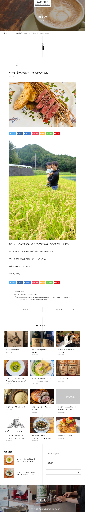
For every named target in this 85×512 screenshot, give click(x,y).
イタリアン (65, 297)
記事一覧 (11, 76)
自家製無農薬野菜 (38, 299)
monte (22, 291)
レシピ (31, 294)
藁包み (45, 299)
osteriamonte (38, 297)
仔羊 (31, 299)
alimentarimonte (25, 297)
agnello (18, 297)
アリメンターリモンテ (55, 297)
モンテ (27, 299)
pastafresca (45, 297)
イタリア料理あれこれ (22, 294)
